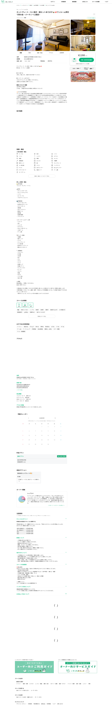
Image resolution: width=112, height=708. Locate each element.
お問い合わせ (60, 703)
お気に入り (85, 1)
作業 (89, 683)
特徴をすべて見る (42, 316)
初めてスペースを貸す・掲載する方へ (24, 697)
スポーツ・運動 (53, 683)
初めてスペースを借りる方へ (22, 690)
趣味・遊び (46, 683)
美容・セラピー (62, 683)
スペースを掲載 (95, 1)
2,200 (62, 456)
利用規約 (30, 703)
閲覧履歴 (74, 1)
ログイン (53, 1)
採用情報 (49, 703)
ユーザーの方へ (34, 690)
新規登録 (63, 1)
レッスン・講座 (38, 683)
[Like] (94, 14)
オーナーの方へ (38, 697)
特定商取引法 (37, 703)
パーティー (18, 683)
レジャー (85, 683)
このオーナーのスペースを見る (56, 505)
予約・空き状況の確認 (86, 60)
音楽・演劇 (78, 683)
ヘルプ (106, 1)
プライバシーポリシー (21, 703)
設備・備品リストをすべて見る (41, 176)
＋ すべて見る (20, 390)
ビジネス (32, 683)
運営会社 (43, 703)
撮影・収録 (25, 683)
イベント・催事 (71, 683)
